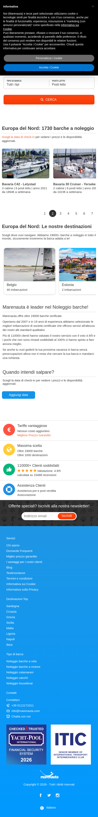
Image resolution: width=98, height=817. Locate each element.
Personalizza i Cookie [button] (49, 58)
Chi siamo (13, 545)
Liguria (10, 633)
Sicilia (10, 622)
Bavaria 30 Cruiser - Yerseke (74, 184)
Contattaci (13, 699)
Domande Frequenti (19, 550)
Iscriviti (67, 516)
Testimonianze (15, 573)
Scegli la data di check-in (18, 137)
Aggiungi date (18, 395)
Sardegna (12, 606)
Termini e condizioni (19, 578)
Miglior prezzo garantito (21, 556)
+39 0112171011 (20, 705)
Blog (9, 567)
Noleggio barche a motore (23, 666)
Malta (10, 628)
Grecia (10, 617)
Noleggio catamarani (20, 672)
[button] (93, 6)
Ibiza (9, 644)
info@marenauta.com (23, 711)
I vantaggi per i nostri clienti (24, 562)
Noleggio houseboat (19, 683)
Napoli (10, 639)
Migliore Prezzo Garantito (34, 435)
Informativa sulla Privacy (22, 589)
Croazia (11, 611)
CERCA (48, 99)
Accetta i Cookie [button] (49, 67)
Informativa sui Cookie (20, 584)
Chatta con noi (18, 716)
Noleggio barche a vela (21, 661)
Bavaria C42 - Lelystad (19, 184)
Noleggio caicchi (17, 677)
